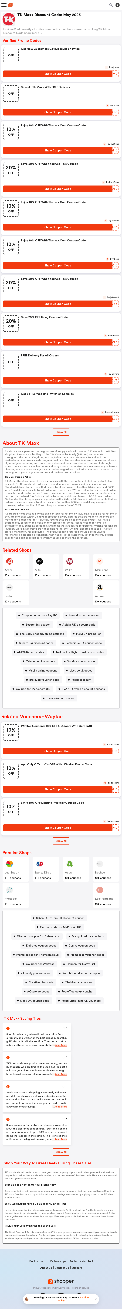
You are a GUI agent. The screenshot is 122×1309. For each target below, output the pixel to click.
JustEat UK (12, 872)
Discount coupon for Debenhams (38, 936)
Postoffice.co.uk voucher (77, 991)
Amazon (100, 596)
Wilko (68, 570)
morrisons (101, 570)
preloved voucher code (44, 679)
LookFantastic (104, 898)
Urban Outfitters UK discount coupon (60, 918)
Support (76, 1267)
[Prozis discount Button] (80, 679)
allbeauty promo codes (35, 973)
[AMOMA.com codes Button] (29, 652)
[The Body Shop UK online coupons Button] (40, 633)
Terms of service (80, 1288)
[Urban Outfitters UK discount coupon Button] (59, 918)
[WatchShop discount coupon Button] (80, 973)
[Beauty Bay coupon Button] (36, 624)
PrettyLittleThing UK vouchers (81, 1000)
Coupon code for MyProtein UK (60, 927)
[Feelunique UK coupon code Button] (82, 643)
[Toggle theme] (118, 5)
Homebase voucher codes (88, 954)
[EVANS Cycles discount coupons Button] (82, 689)
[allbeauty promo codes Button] (34, 973)
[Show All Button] (61, 841)
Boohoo (100, 872)
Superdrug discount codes (36, 643)
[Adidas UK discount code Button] (77, 624)
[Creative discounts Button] (39, 982)
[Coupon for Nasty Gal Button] (79, 964)
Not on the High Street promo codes (80, 652)
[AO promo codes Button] (37, 991)
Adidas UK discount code (78, 624)
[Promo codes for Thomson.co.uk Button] (36, 954)
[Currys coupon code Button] (80, 945)
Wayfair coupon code (81, 661)
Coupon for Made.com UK (33, 689)
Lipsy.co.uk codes (80, 670)
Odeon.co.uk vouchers (40, 661)
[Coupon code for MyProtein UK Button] (59, 927)
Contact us (61, 1267)
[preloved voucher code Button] (43, 679)
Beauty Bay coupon (37, 624)
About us (46, 1267)
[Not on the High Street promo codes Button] (79, 652)
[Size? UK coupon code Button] (33, 1000)
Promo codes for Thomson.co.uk (37, 954)
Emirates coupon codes (41, 945)
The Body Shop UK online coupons (42, 633)
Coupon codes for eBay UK (39, 615)
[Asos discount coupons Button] (82, 615)
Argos (9, 570)
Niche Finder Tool (81, 1261)
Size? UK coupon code (34, 1000)
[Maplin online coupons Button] (41, 670)
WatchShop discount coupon (81, 973)
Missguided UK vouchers (88, 936)
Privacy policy (63, 1288)
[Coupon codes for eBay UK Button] (38, 615)
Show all (61, 840)
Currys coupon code (81, 945)
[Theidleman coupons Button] (77, 982)
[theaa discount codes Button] (59, 698)
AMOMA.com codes (30, 652)
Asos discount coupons (84, 615)
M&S (38, 570)
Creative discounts (41, 982)
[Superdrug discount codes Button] (35, 643)
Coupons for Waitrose (40, 964)
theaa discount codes (60, 698)
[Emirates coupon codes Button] (39, 945)
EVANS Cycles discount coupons (83, 689)
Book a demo (37, 1261)
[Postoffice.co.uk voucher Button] (76, 991)
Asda (68, 872)
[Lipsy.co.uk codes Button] (79, 670)
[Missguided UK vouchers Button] (86, 936)
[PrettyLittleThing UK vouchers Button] (80, 1000)
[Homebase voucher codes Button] (86, 954)
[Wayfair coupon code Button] (80, 661)
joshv (8, 596)
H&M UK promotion (88, 633)
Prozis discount (81, 679)
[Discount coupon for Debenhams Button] (37, 936)
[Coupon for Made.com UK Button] (31, 689)
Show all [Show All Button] (61, 432)
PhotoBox (11, 898)
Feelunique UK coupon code (84, 643)
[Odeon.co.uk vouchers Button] (39, 661)
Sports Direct (43, 872)
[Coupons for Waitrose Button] (38, 964)
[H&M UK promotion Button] (87, 633)
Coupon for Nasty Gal (81, 964)
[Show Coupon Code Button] (57, 73)
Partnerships (58, 1261)
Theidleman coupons (78, 982)
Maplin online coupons (42, 670)
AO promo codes (38, 991)
